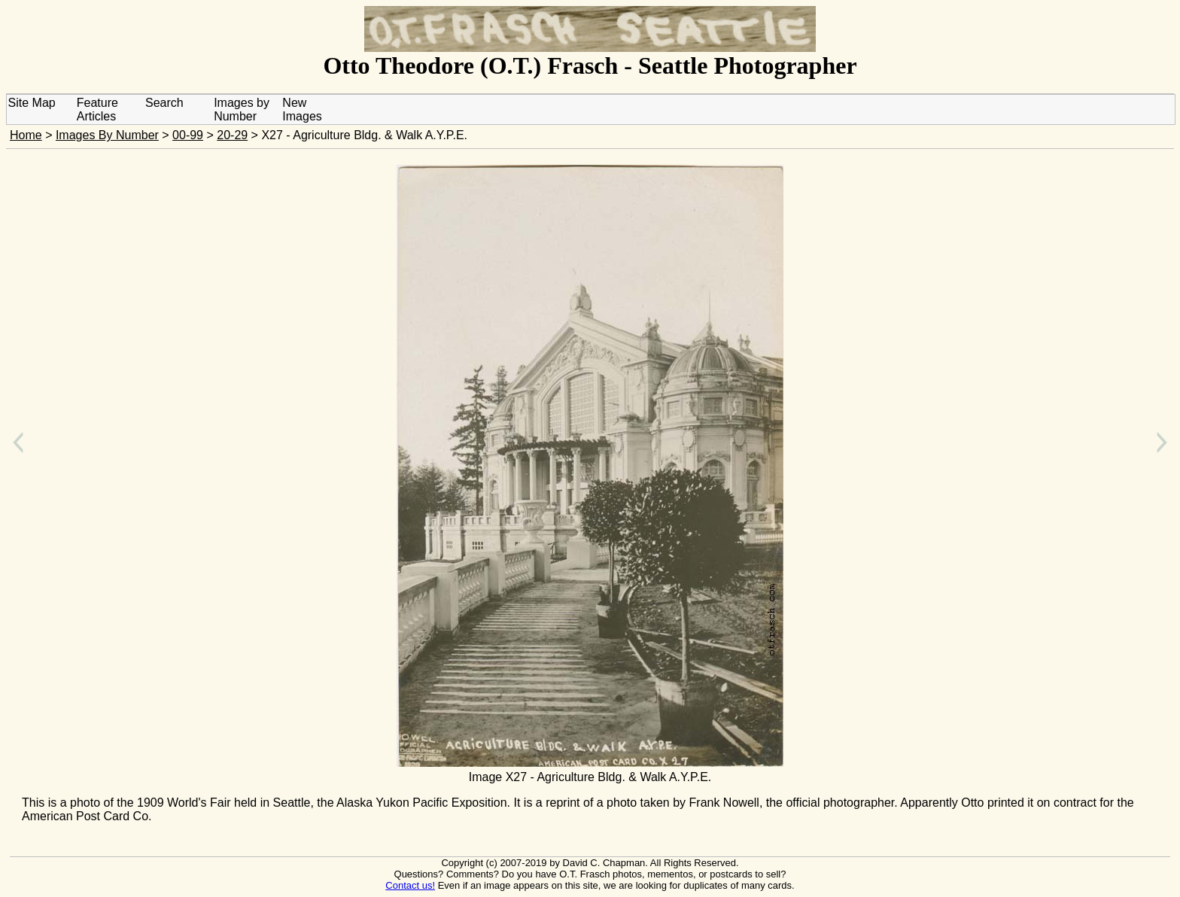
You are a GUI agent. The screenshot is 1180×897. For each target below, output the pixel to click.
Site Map (32, 102)
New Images (301, 109)
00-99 (187, 135)
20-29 (232, 135)
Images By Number (107, 135)
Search (164, 102)
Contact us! (410, 885)
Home (26, 135)
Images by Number (241, 109)
